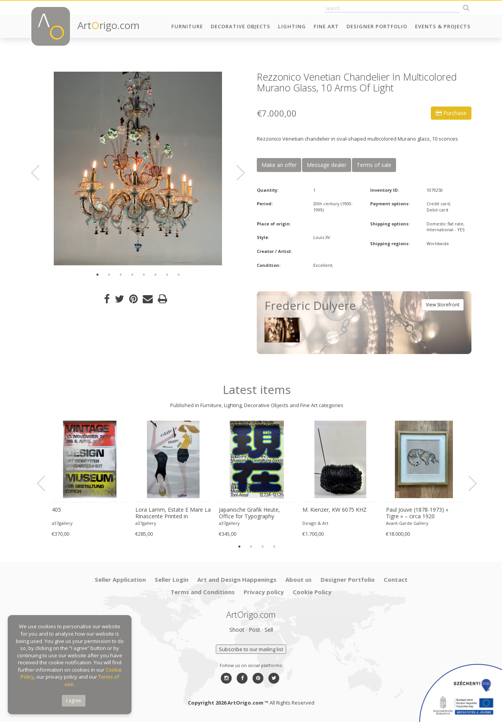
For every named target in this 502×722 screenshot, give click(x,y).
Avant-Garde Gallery (407, 523)
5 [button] (144, 274)
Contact (396, 579)
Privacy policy (264, 592)
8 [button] (179, 274)
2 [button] (109, 274)
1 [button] (97, 274)
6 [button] (155, 274)
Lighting (292, 26)
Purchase (451, 113)
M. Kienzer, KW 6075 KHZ (334, 509)
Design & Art (315, 523)
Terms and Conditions (203, 592)
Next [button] (236, 172)
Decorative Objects (240, 26)
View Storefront (442, 304)
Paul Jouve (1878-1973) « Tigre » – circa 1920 (417, 513)
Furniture (187, 26)
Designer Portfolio (377, 26)
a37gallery (62, 523)
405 (56, 509)
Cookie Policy (312, 592)
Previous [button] (40, 172)
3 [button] (121, 274)
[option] (138, 168)
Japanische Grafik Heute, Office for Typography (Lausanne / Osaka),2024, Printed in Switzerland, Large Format (254, 513)
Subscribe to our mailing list (251, 649)
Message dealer (327, 164)
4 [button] (132, 274)
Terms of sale (374, 164)
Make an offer (279, 164)
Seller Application (120, 579)
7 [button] (167, 274)
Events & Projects (443, 26)
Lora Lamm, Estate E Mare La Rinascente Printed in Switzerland (173, 513)
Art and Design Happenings (237, 579)
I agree (73, 700)
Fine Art (326, 26)
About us (298, 579)
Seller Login (171, 579)
